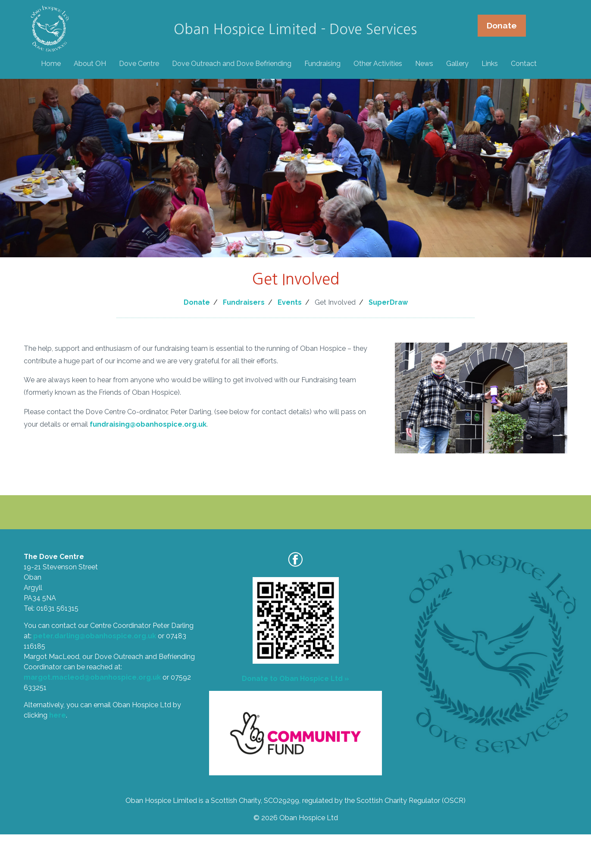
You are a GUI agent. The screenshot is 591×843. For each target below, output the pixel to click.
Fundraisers (244, 302)
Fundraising (323, 64)
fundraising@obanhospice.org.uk (148, 424)
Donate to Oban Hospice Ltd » (295, 678)
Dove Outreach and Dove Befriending (232, 64)
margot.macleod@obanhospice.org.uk (92, 677)
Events (290, 302)
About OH (90, 64)
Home (51, 64)
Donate (501, 26)
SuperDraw (388, 302)
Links (490, 64)
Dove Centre (139, 64)
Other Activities (378, 64)
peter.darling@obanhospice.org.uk (94, 636)
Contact (524, 64)
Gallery (458, 64)
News (425, 64)
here (57, 715)
